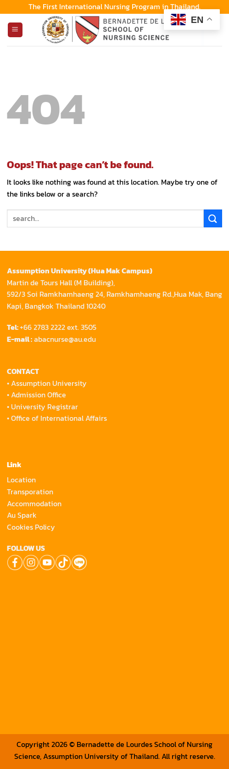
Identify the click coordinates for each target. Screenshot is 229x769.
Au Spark (22, 514)
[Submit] (213, 218)
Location (21, 479)
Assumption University (49, 383)
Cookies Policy (31, 526)
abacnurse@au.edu (65, 339)
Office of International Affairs (59, 418)
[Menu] (15, 30)
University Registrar (44, 406)
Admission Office (38, 394)
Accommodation (35, 503)
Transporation (31, 491)
